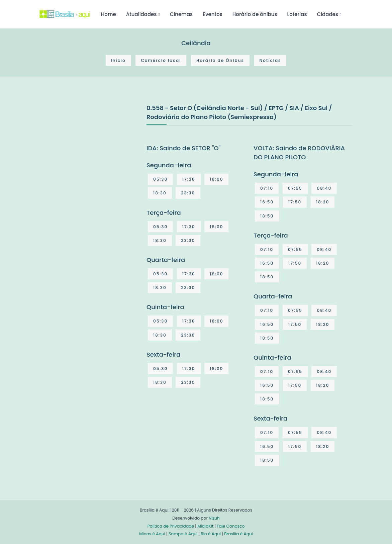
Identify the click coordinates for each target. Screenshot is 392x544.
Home (108, 14)
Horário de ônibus (254, 14)
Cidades (327, 14)
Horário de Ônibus (220, 60)
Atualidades (141, 14)
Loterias (297, 14)
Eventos (212, 14)
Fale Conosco (230, 526)
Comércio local (161, 60)
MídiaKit (205, 526)
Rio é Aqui (211, 534)
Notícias (270, 60)
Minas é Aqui (152, 534)
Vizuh (214, 518)
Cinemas (181, 14)
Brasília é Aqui (238, 534)
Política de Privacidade (171, 526)
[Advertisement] (89, 153)
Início (118, 60)
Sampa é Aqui (183, 534)
